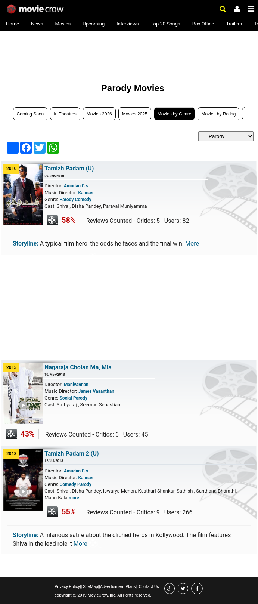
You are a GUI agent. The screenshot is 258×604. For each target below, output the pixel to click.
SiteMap (90, 586)
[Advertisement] (62, 53)
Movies (63, 24)
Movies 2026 (99, 114)
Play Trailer (28, 422)
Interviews (127, 24)
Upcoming (94, 24)
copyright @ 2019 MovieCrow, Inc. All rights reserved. (103, 595)
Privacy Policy (67, 586)
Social (65, 398)
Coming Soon (30, 114)
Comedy (83, 199)
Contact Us (148, 586)
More (192, 243)
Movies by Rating (218, 114)
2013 (11, 367)
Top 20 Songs (165, 24)
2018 (11, 453)
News (37, 24)
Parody (66, 199)
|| (81, 586)
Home (12, 24)
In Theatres (65, 114)
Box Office (203, 24)
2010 (11, 168)
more (74, 498)
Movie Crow (36, 9)
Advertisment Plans (118, 586)
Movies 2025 (134, 114)
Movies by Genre (175, 114)
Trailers (234, 24)
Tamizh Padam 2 (71, 453)
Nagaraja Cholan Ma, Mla (78, 367)
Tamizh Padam (69, 168)
